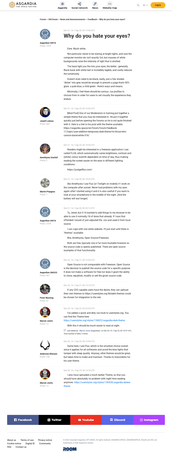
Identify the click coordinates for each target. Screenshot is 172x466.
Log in (158, 6)
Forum (43, 19)
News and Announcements (72, 19)
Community (45, 443)
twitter (56, 420)
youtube (88, 420)
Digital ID (30, 443)
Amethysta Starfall (49, 157)
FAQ (9, 447)
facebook (25, 420)
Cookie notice (14, 443)
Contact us (21, 447)
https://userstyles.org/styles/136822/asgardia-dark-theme (94, 320)
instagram (151, 420)
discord (119, 420)
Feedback (92, 19)
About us (11, 440)
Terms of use (27, 440)
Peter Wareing (46, 298)
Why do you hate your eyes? (112, 19)
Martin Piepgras (47, 191)
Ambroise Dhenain (48, 354)
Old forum (53, 19)
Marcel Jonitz (46, 321)
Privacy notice (45, 440)
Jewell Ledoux (47, 121)
